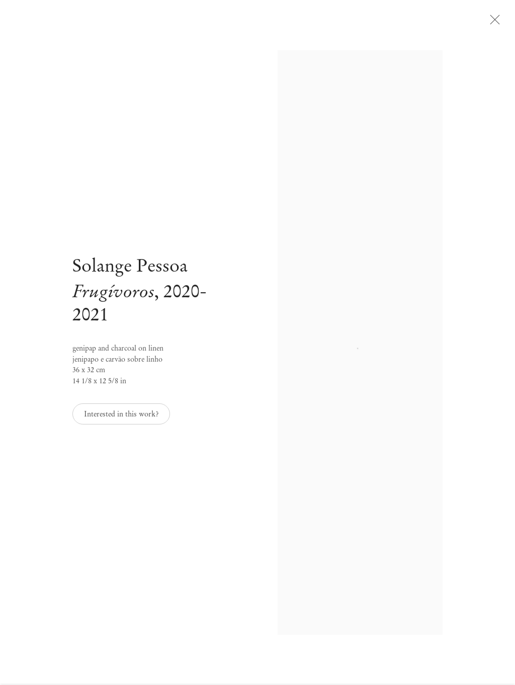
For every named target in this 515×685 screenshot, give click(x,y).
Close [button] (502, 22)
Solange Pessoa (130, 272)
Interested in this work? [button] (121, 419)
